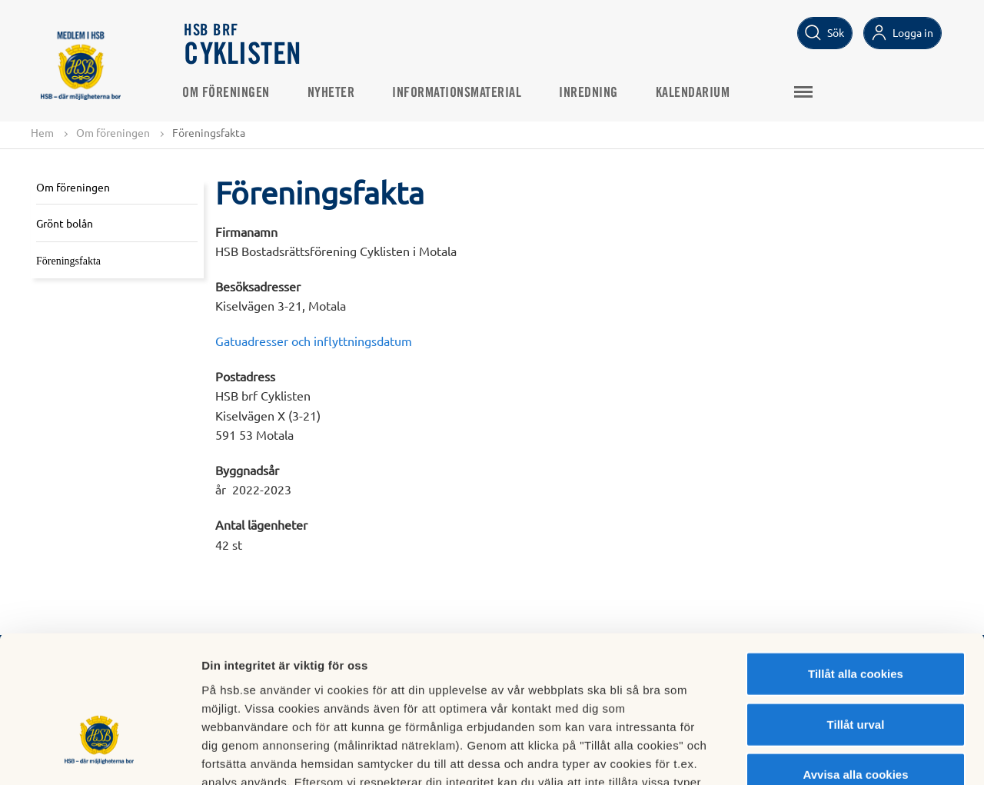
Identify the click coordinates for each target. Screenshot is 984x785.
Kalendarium (695, 93)
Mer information (817, 754)
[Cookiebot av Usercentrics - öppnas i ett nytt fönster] (99, 755)
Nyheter (333, 93)
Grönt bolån (64, 223)
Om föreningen (228, 93)
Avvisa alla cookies (855, 667)
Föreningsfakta (68, 261)
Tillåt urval (856, 617)
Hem (42, 132)
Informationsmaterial (459, 93)
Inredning (590, 93)
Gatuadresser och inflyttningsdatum (313, 340)
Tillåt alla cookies (855, 566)
